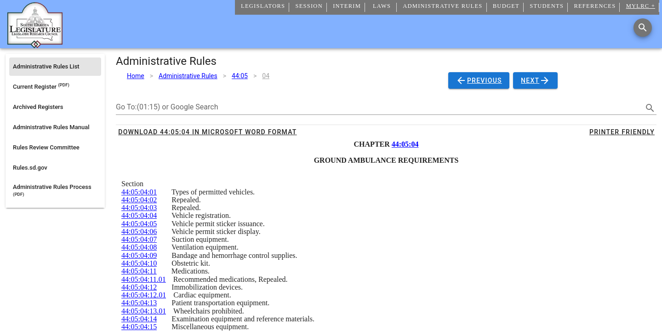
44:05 (240, 76)
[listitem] (55, 66)
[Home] (35, 44)
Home (135, 76)
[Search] (642, 27)
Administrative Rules (188, 76)
